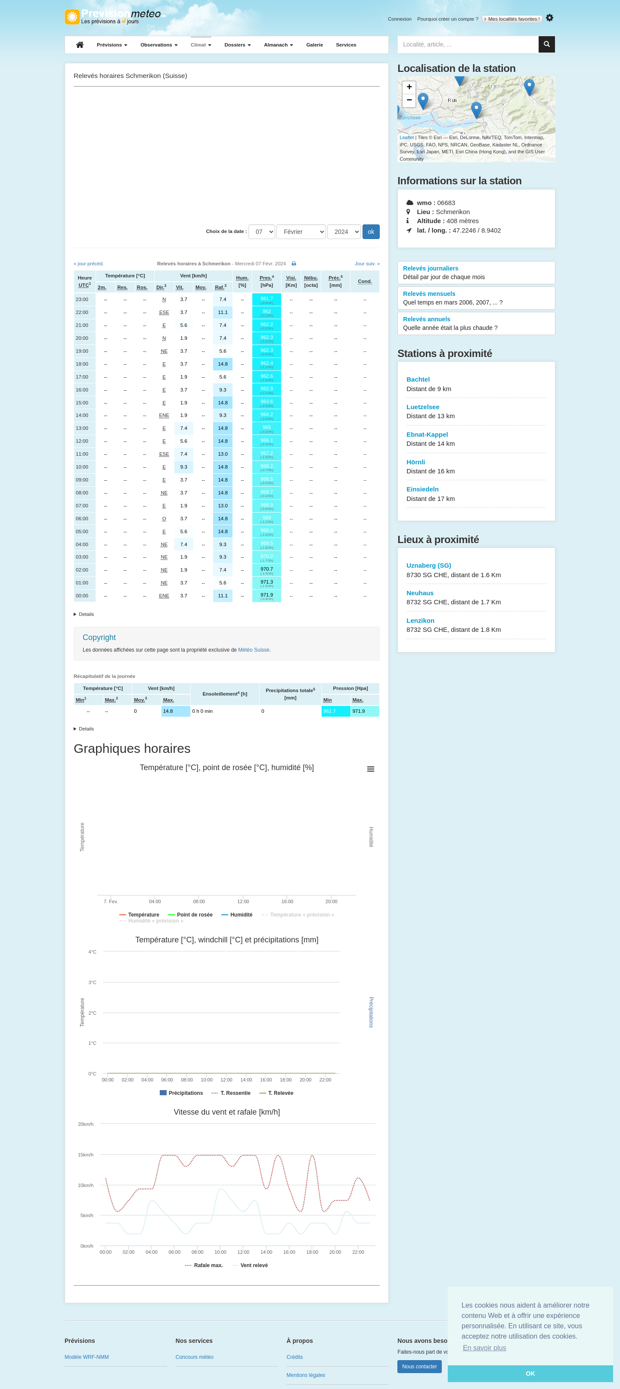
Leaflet (407, 137)
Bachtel (476, 384)
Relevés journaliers (476, 273)
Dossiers (237, 44)
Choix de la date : (226, 231)
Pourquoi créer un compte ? (447, 19)
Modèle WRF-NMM (87, 1357)
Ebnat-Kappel (476, 439)
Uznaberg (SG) (476, 570)
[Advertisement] (227, 155)
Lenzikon (476, 625)
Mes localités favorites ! (512, 19)
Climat (201, 44)
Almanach (278, 44)
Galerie (314, 44)
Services (346, 44)
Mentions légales (306, 1375)
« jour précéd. (89, 263)
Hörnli (476, 467)
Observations (159, 44)
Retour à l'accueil (115, 16)
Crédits (295, 1357)
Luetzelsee (476, 412)
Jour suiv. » (367, 263)
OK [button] (530, 1373)
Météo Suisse (254, 650)
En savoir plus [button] (484, 1348)
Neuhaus (476, 598)
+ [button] (409, 87)
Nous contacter (419, 1367)
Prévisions (112, 44)
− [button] (409, 100)
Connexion (400, 19)
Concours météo (195, 1357)
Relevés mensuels (476, 298)
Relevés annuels (476, 324)
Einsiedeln (476, 494)
